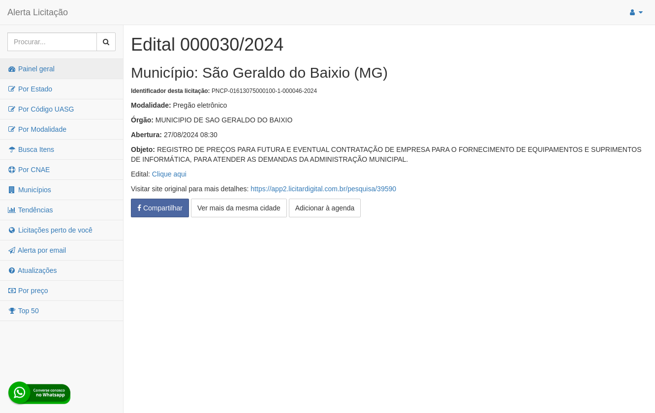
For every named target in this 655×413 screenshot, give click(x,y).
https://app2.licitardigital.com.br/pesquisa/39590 (323, 189)
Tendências (30, 210)
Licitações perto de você (50, 230)
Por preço (27, 291)
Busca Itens (30, 149)
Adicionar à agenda (325, 208)
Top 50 (23, 311)
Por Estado (29, 89)
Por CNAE (28, 170)
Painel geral (31, 69)
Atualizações (32, 270)
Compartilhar (160, 208)
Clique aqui (169, 174)
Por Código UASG (40, 109)
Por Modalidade (36, 129)
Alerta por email (36, 250)
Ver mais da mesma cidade (239, 208)
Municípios (29, 190)
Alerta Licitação (37, 12)
